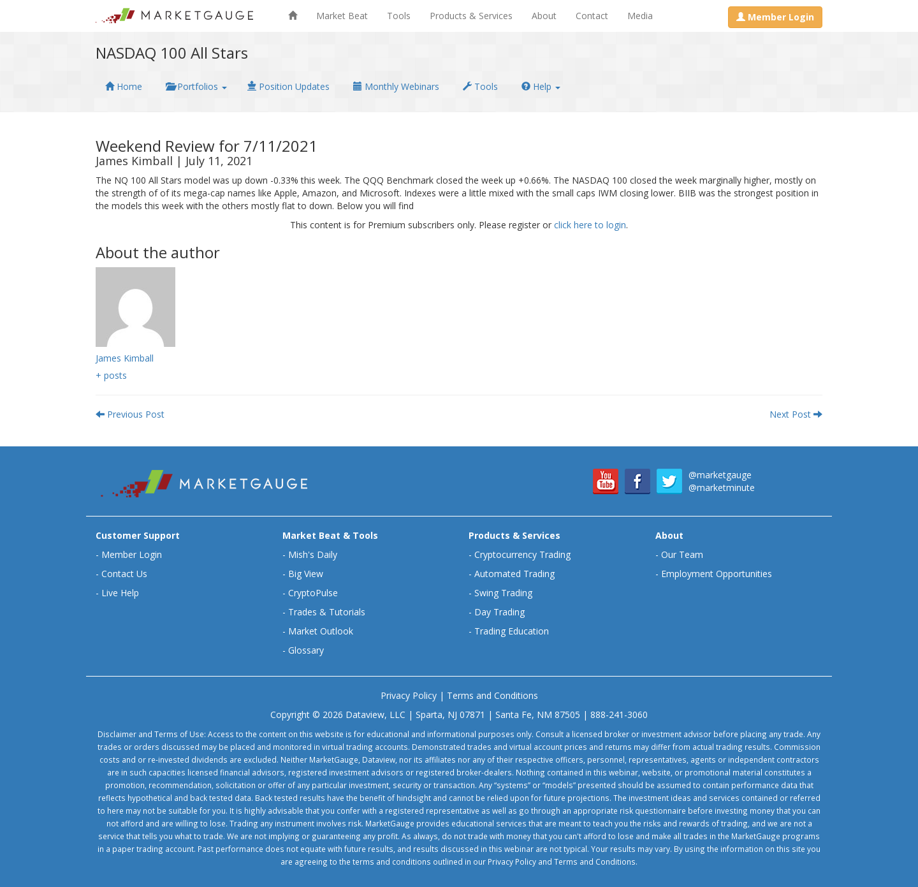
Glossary (306, 650)
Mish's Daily (312, 554)
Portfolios (196, 86)
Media (640, 16)
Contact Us (124, 574)
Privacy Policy (409, 695)
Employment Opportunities (716, 574)
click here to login (590, 225)
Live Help (120, 593)
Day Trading (499, 612)
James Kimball (125, 358)
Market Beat (342, 16)
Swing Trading (503, 593)
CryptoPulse (313, 593)
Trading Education (511, 631)
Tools (399, 16)
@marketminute (721, 487)
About (544, 16)
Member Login (131, 554)
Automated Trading (514, 574)
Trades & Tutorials (326, 612)
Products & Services (471, 16)
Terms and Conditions (492, 695)
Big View (305, 574)
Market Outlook (320, 631)
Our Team (682, 554)
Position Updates (288, 86)
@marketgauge (720, 475)
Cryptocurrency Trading (522, 554)
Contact (592, 16)
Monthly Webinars (396, 86)
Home (123, 86)
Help (540, 86)
